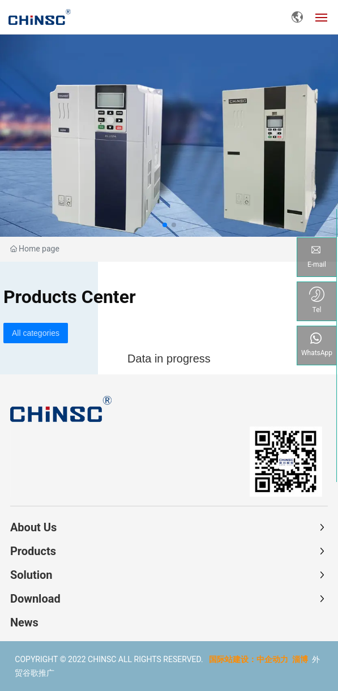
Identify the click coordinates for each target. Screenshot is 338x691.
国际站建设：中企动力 (248, 659)
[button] (164, 225)
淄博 (300, 659)
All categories (35, 333)
